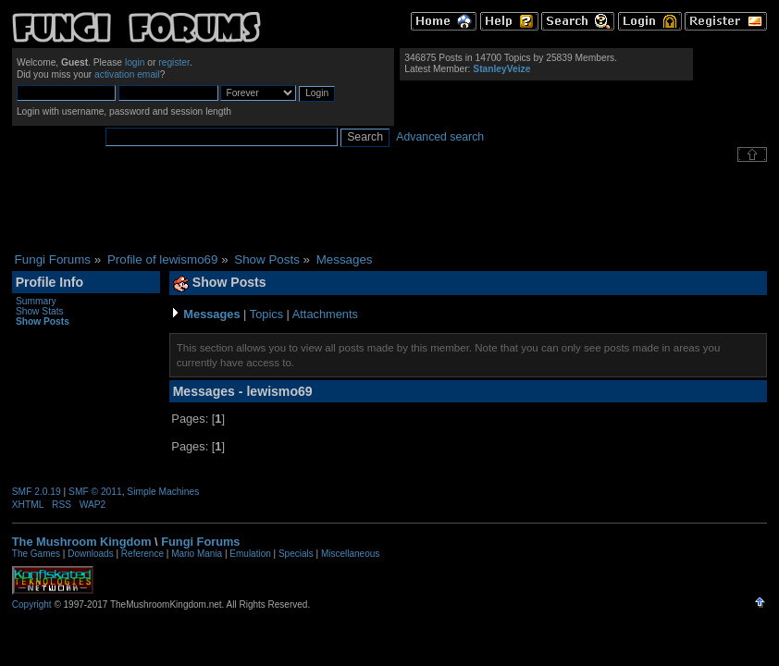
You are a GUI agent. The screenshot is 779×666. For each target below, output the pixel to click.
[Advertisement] (389, 207)
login (135, 62)
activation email (127, 74)
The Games (36, 554)
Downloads (90, 554)
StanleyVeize (501, 69)
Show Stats (40, 311)
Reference (142, 554)
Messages (211, 314)
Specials (296, 554)
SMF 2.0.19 (36, 492)
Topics (266, 314)
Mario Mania (196, 554)
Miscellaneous (350, 554)
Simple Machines (163, 492)
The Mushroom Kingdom (82, 542)
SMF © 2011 (95, 492)
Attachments (325, 314)
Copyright (32, 604)
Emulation (249, 554)
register (174, 62)
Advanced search (440, 136)
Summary (36, 301)
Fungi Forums (200, 542)
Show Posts (42, 321)
